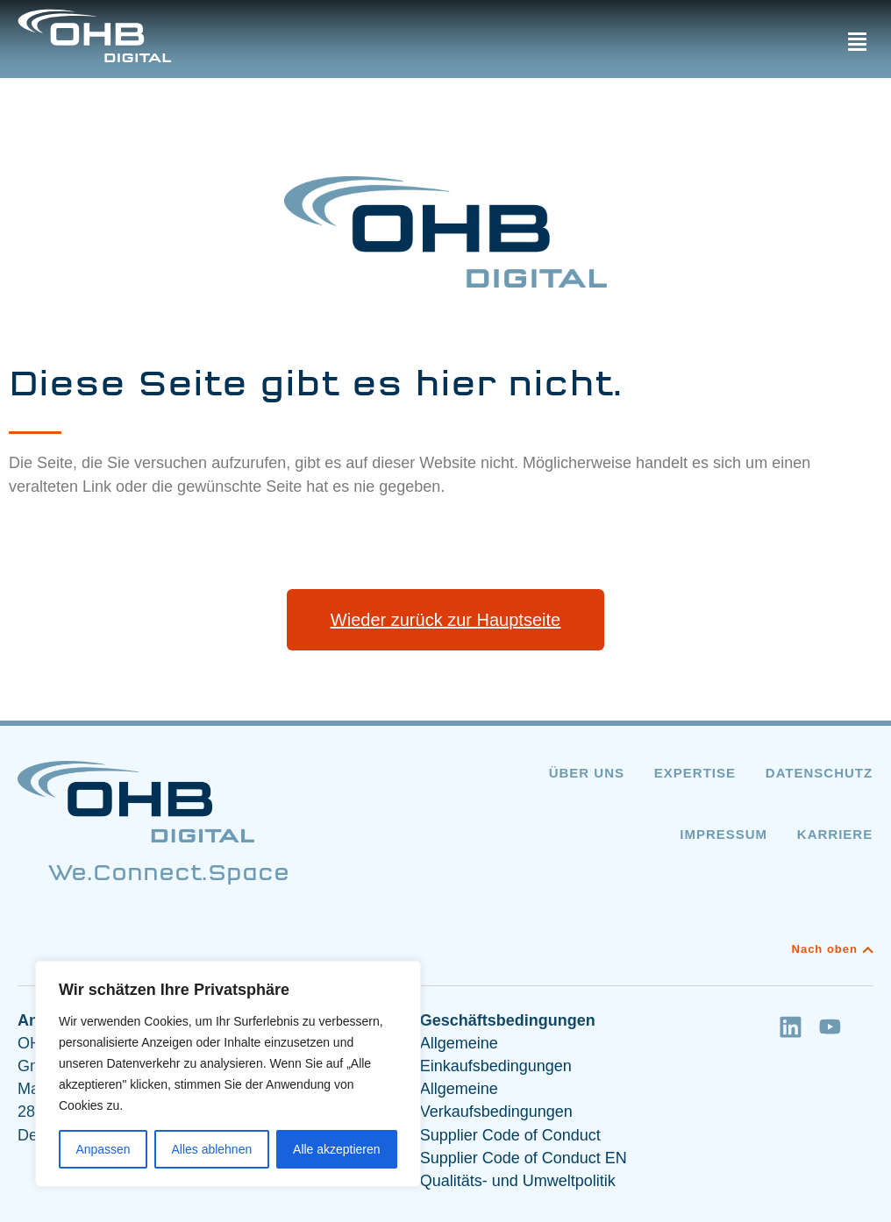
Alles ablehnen (211, 1149)
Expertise (694, 772)
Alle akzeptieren (337, 1149)
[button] (856, 42)
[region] (228, 1074)
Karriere (835, 834)
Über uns (585, 772)
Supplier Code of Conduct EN (523, 1158)
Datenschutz (819, 772)
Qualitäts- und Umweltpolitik (518, 1181)
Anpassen (102, 1149)
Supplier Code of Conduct (510, 1135)
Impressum (723, 834)
